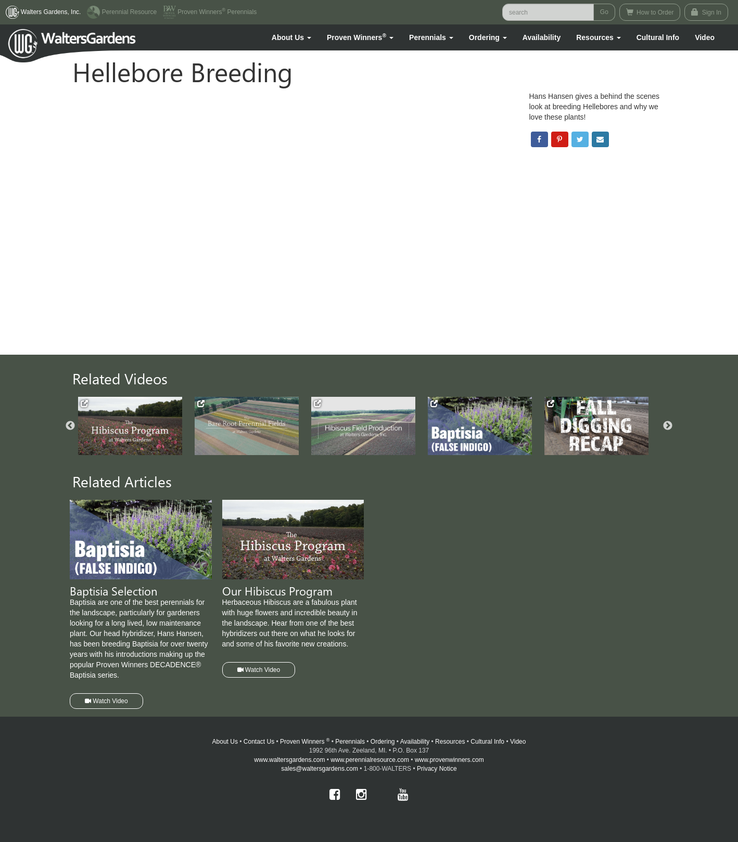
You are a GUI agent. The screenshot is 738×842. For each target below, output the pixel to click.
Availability (542, 37)
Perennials (350, 741)
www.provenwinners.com (449, 759)
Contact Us (259, 741)
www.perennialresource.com (369, 759)
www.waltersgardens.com (289, 759)
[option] (136, 426)
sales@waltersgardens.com (319, 768)
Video (518, 741)
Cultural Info (658, 37)
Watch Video (106, 701)
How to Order (650, 12)
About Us (225, 741)
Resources (450, 741)
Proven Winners (304, 741)
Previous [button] (70, 426)
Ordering (383, 741)
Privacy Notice (437, 768)
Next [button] (668, 426)
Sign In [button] (706, 12)
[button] (291, 37)
